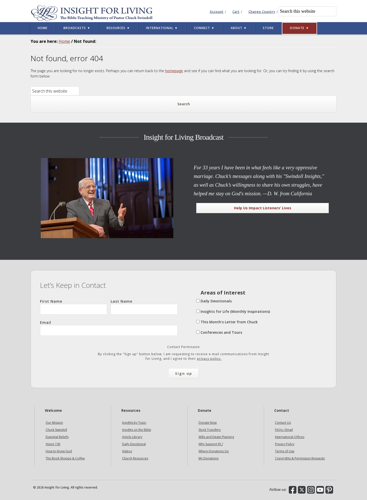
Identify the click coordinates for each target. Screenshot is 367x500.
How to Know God (59, 451)
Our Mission (54, 422)
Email (109, 328)
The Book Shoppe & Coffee (65, 458)
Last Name (144, 307)
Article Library (132, 437)
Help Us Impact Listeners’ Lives (262, 208)
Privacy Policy (284, 444)
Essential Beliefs (57, 437)
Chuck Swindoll (56, 430)
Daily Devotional (134, 444)
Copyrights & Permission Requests (300, 458)
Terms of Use (284, 451)
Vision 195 (53, 444)
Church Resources (135, 458)
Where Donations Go (214, 451)
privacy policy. (209, 358)
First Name (73, 307)
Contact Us (283, 422)
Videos (127, 451)
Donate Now (208, 422)
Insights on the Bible (136, 430)
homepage (174, 70)
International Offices (289, 437)
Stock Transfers (210, 430)
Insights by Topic (134, 422)
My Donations (208, 458)
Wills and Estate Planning (216, 437)
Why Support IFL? (211, 444)
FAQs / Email (284, 430)
